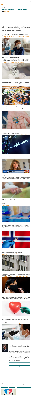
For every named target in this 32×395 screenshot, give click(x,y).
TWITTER (19, 361)
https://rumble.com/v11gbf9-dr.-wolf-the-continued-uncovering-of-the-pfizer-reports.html (14, 152)
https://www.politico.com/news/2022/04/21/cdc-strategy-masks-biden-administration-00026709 (15, 271)
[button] (30, 1)
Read (8, 382)
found (25, 292)
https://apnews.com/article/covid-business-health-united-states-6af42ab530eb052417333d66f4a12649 (16, 129)
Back (1, 4)
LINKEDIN (19, 359)
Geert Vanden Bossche (6, 11)
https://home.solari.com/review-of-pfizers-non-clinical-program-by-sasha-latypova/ (13, 318)
